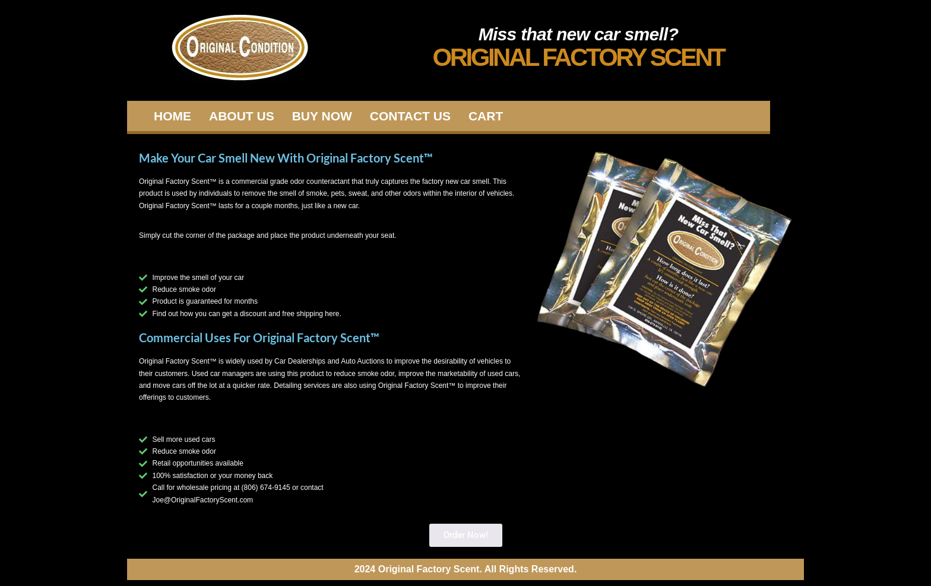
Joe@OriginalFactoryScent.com (203, 500)
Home (172, 116)
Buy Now (322, 116)
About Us (241, 116)
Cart (485, 116)
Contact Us (410, 116)
